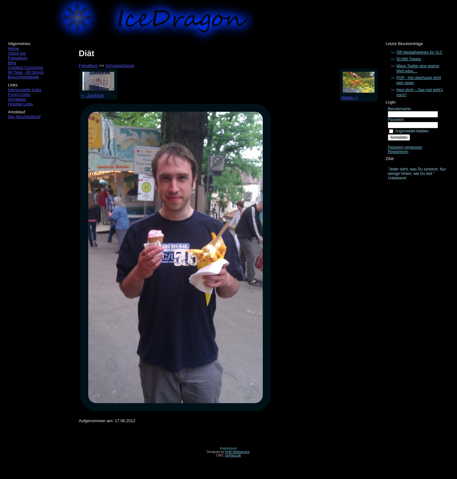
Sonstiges (17, 99)
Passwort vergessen (405, 147)
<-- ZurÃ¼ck (97, 93)
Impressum (228, 448)
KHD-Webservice (237, 452)
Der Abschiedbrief (24, 116)
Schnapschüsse (120, 65)
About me (17, 53)
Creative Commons (25, 67)
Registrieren (398, 152)
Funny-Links (19, 94)
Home (13, 48)
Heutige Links (20, 104)
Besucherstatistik (23, 77)
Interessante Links (25, 89)
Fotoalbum (17, 58)
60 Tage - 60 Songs (26, 72)
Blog (12, 62)
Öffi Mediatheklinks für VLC (419, 52)
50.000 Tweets (408, 59)
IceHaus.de (233, 455)
